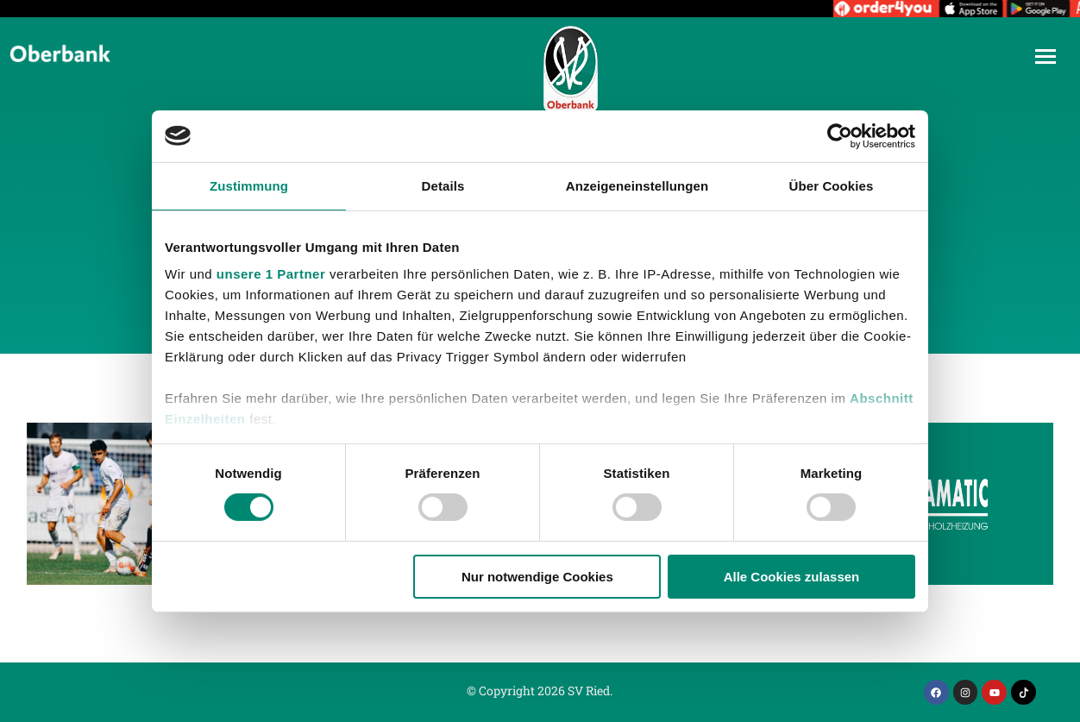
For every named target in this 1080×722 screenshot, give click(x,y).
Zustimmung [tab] (249, 185)
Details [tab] (443, 185)
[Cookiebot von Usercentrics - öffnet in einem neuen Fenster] (839, 135)
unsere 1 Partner (271, 274)
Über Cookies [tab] (831, 185)
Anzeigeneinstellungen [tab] (637, 185)
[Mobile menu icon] (1045, 56)
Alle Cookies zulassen (792, 576)
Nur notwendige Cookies (537, 576)
